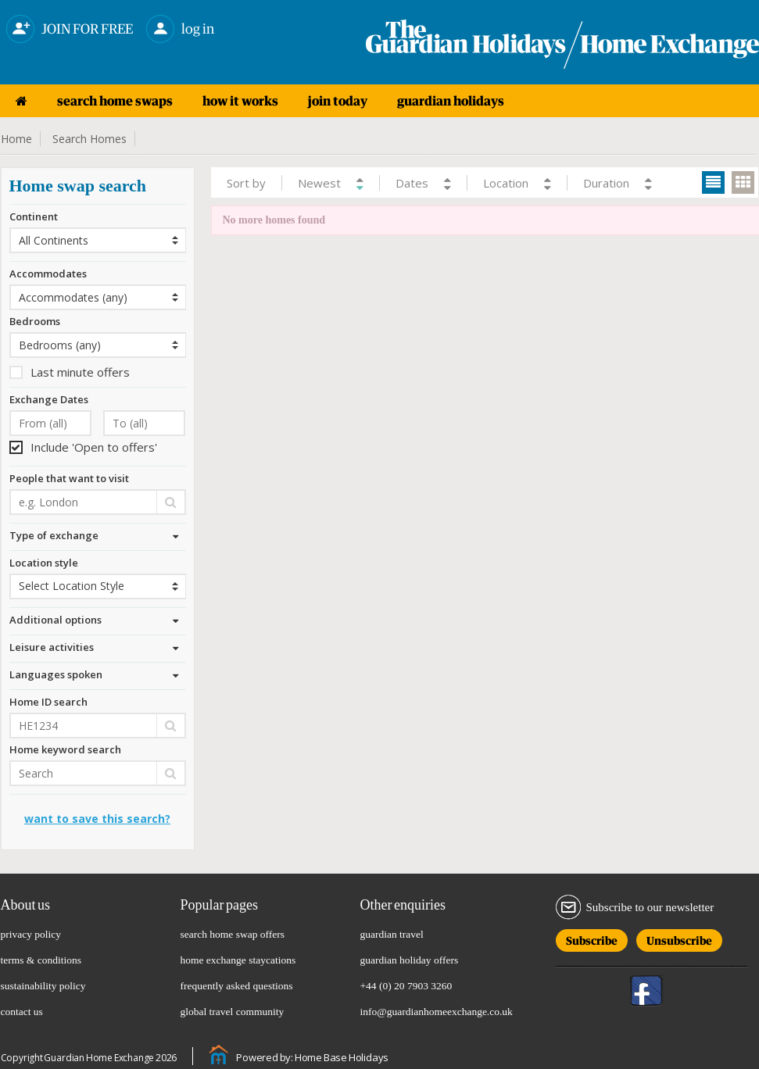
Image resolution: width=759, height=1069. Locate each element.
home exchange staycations (238, 960)
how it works (240, 101)
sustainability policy (43, 986)
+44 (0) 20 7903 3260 (406, 986)
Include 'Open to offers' (83, 447)
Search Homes (89, 138)
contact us (22, 1011)
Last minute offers (69, 372)
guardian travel (392, 934)
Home (16, 138)
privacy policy (31, 934)
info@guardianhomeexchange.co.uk (436, 1011)
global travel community (233, 1011)
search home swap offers (233, 934)
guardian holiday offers (409, 960)
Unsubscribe (679, 938)
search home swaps (115, 101)
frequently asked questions (237, 986)
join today (337, 101)
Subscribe (592, 938)
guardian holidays (450, 101)
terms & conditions (41, 960)
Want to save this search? (97, 818)
